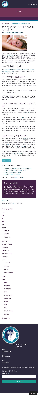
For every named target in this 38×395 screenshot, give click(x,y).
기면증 (5, 293)
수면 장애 (4, 281)
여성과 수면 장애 (7, 300)
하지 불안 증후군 (7, 290)
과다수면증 (6, 315)
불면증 (5, 284)
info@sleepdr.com (6, 353)
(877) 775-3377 (6, 358)
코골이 (5, 309)
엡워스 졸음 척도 (6, 319)
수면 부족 (6, 303)
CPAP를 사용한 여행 (8, 274)
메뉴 (19, 12)
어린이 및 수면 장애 (8, 312)
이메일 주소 (5, 375)
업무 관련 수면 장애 (8, 296)
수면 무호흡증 (7, 287)
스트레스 (4, 278)
